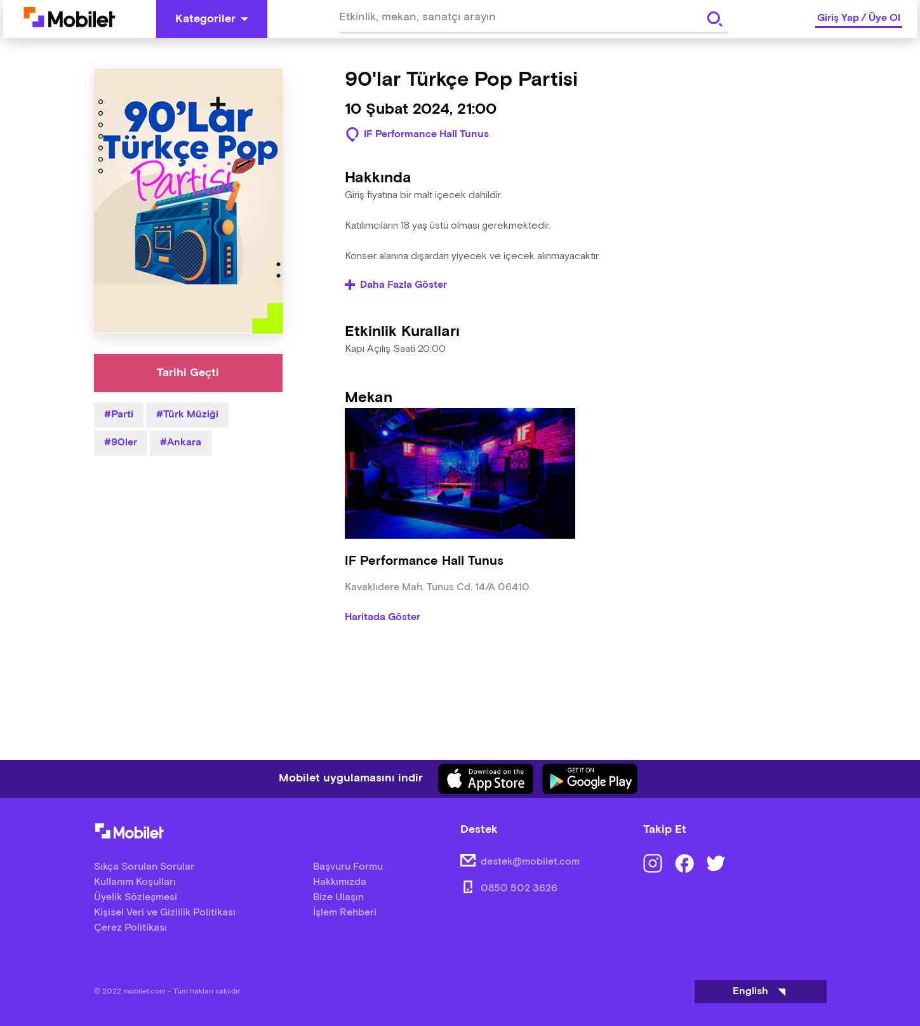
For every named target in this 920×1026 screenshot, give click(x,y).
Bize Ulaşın (338, 897)
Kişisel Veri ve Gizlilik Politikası (165, 912)
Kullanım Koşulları (135, 882)
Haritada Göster (382, 617)
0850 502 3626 (519, 888)
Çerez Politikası (130, 928)
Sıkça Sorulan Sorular (144, 867)
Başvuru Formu (348, 867)
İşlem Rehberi (345, 912)
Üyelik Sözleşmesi (135, 897)
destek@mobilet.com (530, 861)
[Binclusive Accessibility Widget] (28, 986)
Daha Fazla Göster (396, 285)
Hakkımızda (339, 882)
